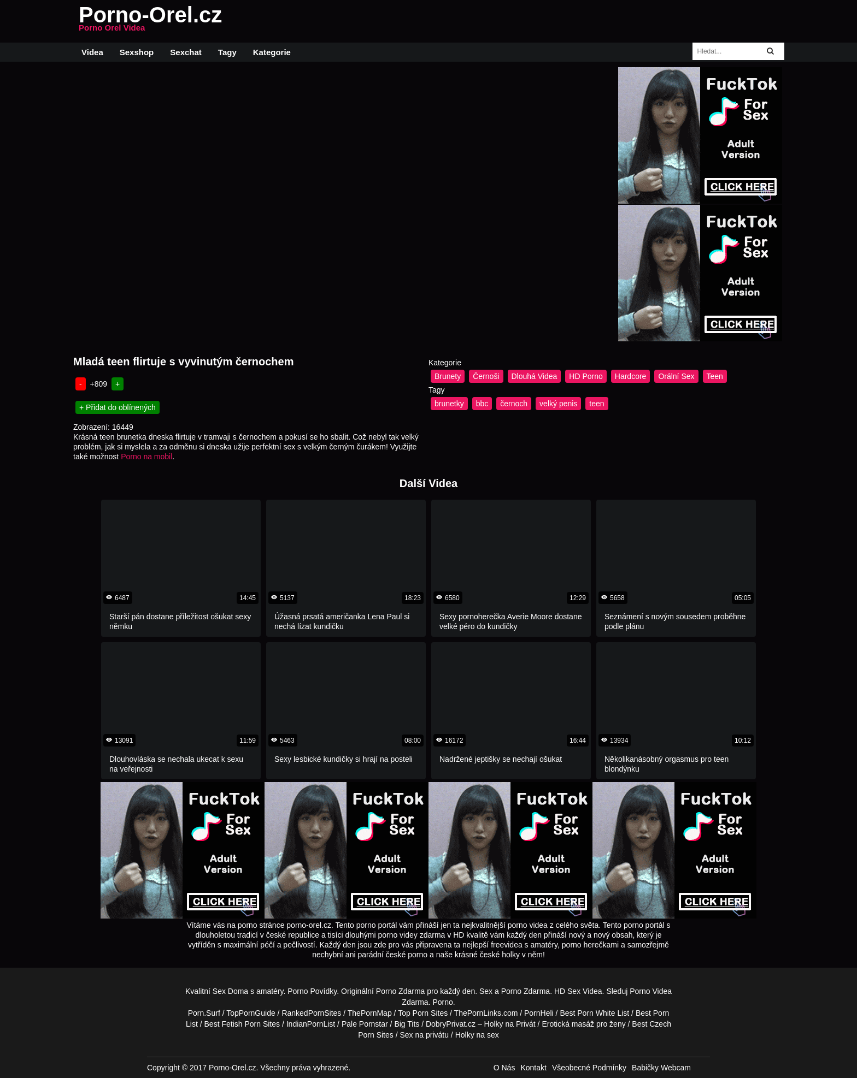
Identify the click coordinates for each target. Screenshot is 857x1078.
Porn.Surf (204, 1013)
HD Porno (585, 376)
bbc (482, 403)
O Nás (504, 1067)
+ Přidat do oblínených (117, 407)
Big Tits (406, 1024)
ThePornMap (370, 1013)
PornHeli (539, 1013)
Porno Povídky (312, 991)
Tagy (227, 52)
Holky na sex (477, 1034)
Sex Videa (584, 991)
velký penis (558, 403)
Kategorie (272, 52)
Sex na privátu (424, 1034)
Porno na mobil (146, 456)
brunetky (449, 403)
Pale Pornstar (365, 1024)
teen (596, 403)
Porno (442, 1002)
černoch (513, 403)
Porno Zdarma (400, 991)
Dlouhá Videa (534, 376)
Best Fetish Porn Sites (242, 1024)
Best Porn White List (594, 1013)
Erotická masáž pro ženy (583, 1024)
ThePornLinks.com (486, 1013)
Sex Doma (230, 991)
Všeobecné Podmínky (589, 1067)
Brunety (448, 376)
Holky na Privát (510, 1024)
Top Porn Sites (423, 1013)
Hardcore (631, 376)
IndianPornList (311, 1024)
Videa (92, 52)
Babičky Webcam (661, 1067)
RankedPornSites (311, 1013)
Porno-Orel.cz (150, 21)
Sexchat (186, 52)
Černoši (486, 376)
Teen (715, 376)
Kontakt (533, 1067)
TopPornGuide (250, 1013)
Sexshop (137, 52)
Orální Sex (676, 376)
